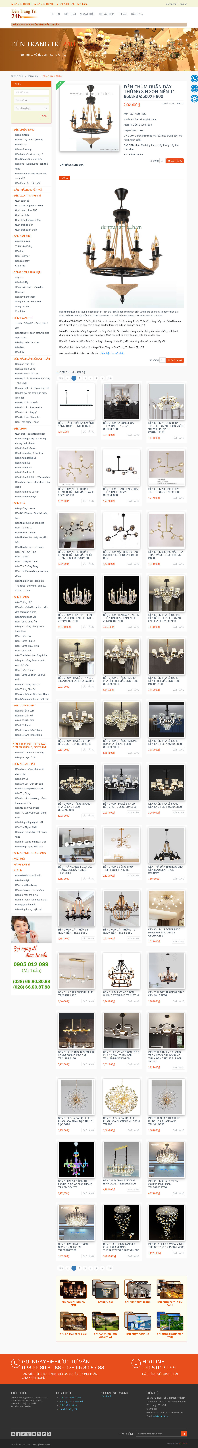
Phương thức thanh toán (72, 1401)
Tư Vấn (122, 14)
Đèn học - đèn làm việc (27, 342)
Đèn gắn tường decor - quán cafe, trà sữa (30, 662)
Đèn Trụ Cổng (22, 793)
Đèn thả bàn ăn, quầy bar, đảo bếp (31, 539)
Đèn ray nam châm (25, 296)
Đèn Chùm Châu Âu (25, 448)
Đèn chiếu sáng (24, 129)
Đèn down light (25, 705)
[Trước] (67, 378)
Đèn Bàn (19, 347)
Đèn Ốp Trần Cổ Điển (26, 402)
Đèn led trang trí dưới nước (29, 788)
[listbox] (31, 108)
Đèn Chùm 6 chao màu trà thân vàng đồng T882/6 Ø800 (165, 555)
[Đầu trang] (60, 378)
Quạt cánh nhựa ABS (26, 210)
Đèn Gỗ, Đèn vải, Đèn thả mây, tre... (31, 515)
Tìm (44, 116)
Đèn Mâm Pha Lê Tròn (27, 373)
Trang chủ (17, 76)
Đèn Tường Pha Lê (25, 640)
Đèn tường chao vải (25, 616)
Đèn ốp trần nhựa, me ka (28, 407)
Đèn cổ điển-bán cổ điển (28, 875)
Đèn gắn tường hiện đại (27, 684)
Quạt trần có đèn (24, 224)
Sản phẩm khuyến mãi (28, 189)
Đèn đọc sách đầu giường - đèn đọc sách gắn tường (31, 609)
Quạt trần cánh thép (26, 229)
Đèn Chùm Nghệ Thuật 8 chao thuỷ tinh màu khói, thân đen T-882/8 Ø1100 (75, 555)
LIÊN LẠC (183, 4)
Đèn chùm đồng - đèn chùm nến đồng (32, 484)
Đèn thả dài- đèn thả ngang (29, 547)
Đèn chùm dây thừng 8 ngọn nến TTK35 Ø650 (73, 931)
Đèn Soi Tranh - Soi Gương (29, 752)
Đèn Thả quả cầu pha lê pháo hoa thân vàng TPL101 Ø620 (164, 1121)
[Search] (158, 1433)
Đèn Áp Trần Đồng (25, 368)
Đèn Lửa (19, 251)
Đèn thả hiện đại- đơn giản (29, 580)
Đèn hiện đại (22, 880)
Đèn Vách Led (22, 241)
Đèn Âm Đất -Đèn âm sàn (29, 783)
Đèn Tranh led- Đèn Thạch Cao (31, 655)
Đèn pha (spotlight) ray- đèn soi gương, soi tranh (30, 746)
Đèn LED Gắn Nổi (24, 720)
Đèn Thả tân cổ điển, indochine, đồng (32, 573)
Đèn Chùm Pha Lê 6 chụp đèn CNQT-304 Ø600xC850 (165, 805)
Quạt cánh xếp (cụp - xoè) (29, 205)
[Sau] (102, 378)
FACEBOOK (171, 4)
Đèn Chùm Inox (23, 467)
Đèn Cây (19, 352)
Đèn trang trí (23, 317)
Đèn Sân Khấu (23, 236)
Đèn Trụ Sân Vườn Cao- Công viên (30, 815)
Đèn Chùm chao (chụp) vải (29, 453)
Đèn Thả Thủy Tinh (25, 551)
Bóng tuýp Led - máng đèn (29, 287)
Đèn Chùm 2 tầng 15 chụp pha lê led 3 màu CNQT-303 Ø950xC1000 (120, 680)
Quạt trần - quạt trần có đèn (30, 433)
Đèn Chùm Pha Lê (24, 472)
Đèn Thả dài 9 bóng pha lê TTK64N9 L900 (75, 994)
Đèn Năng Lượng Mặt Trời (29, 846)
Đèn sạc (19, 291)
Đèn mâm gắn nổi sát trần (32, 358)
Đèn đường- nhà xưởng (30, 853)
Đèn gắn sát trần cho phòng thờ (32, 388)
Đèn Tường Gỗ (23, 636)
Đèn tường (21, 597)
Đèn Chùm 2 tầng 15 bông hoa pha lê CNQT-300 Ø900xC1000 (120, 744)
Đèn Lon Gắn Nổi (24, 715)
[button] (46, 100)
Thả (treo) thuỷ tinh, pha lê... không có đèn (30, 588)
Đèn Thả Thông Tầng (26, 566)
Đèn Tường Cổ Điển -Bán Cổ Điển (30, 677)
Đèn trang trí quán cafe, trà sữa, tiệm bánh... (32, 335)
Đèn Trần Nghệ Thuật (27, 421)
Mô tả (65, 177)
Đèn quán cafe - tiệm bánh (29, 890)
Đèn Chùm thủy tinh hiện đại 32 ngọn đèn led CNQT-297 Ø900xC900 (76, 618)
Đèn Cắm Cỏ (21, 778)
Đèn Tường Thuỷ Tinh (27, 645)
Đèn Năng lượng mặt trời (28, 158)
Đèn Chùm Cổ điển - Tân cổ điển (32, 477)
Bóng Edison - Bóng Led (28, 301)
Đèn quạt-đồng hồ (25, 904)
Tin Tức (55, 14)
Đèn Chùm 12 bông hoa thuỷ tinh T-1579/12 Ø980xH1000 (118, 426)
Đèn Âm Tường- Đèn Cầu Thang (32, 694)
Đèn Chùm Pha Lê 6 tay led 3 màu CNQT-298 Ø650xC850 (76, 679)
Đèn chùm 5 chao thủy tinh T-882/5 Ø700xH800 (164, 490)
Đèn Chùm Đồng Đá (25, 457)
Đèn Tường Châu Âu (26, 621)
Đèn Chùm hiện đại (25, 496)
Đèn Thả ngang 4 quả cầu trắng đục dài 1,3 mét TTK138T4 (75, 869)
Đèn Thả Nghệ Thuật (26, 561)
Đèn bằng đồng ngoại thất (29, 822)
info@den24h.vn (161, 1416)
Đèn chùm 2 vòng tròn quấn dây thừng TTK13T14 (121, 994)
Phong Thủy (107, 14)
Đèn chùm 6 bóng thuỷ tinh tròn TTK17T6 (118, 868)
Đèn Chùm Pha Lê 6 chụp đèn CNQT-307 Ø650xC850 (165, 742)
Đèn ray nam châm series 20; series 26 (30, 176)
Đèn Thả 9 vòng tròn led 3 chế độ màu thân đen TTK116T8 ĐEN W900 (121, 1055)
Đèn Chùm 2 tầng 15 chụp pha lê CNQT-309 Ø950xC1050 (75, 806)
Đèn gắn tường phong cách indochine (29, 628)
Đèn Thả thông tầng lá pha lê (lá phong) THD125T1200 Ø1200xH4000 (121, 1247)
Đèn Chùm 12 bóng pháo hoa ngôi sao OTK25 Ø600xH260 (164, 932)
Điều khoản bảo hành (70, 1397)
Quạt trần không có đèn (28, 220)
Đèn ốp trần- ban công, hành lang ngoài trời (30, 800)
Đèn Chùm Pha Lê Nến (27, 491)
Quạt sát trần (22, 215)
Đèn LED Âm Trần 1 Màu (28, 730)
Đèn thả (19, 503)
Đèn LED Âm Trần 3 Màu (28, 734)
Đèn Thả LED (22, 556)
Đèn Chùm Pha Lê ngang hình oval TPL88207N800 (119, 1182)
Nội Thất (70, 14)
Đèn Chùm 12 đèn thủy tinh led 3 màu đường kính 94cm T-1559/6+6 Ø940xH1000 (166, 427)
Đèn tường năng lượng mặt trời (31, 698)
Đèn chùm (32, 76)
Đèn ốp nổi (21, 144)
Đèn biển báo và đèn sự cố (29, 154)
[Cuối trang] (109, 378)
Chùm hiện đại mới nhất (112, 353)
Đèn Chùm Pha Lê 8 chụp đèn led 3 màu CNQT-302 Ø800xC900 (164, 680)
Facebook (106, 1396)
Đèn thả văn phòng (25, 532)
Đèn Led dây (21, 282)
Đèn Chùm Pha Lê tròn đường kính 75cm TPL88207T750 (163, 1184)
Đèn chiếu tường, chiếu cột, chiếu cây (29, 771)
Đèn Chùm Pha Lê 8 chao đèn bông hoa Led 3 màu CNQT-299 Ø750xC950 (164, 618)
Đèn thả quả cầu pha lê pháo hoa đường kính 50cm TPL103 (121, 1121)
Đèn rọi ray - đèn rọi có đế (29, 139)
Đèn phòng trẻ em (25, 508)
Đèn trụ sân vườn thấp (27, 807)
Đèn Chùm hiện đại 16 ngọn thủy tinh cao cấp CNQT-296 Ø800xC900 (121, 618)
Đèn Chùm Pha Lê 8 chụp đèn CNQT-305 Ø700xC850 (120, 805)
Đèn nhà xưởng (23, 149)
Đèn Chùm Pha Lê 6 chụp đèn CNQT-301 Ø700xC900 (75, 742)
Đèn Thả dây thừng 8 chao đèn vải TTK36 (166, 994)
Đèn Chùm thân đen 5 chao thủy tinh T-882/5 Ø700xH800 (121, 492)
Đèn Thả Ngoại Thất (26, 827)
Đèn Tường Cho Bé (25, 689)
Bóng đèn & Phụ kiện (27, 272)
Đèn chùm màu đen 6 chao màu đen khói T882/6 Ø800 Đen (120, 555)
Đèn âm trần (22, 134)
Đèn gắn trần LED (24, 363)
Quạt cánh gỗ (22, 200)
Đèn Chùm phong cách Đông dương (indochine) (30, 441)
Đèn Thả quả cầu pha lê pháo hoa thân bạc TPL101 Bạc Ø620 (76, 1121)
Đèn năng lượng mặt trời (28, 909)
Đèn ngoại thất (24, 763)
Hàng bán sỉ (22, 864)
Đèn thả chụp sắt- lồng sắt (29, 522)
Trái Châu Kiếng (23, 246)
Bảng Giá (137, 14)
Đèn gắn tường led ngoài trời (30, 841)
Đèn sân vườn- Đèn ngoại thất (31, 899)
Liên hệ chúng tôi (68, 1409)
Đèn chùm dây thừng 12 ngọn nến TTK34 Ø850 (119, 931)
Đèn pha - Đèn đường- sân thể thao (31, 166)
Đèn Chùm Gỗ (22, 462)
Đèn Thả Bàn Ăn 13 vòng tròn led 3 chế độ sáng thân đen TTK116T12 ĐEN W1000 (165, 1057)
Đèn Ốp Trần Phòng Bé (27, 417)
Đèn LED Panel (23, 725)
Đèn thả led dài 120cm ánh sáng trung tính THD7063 (76, 424)
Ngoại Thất (87, 14)
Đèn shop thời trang (26, 885)
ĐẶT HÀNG (88, 431)
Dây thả (19, 277)
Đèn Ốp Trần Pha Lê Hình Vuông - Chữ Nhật (32, 380)
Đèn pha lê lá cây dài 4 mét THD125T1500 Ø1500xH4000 (166, 1246)
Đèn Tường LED (23, 602)
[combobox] (28, 100)
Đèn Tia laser (22, 255)
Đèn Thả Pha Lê (23, 527)
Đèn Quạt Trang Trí (27, 195)
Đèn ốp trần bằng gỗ (26, 412)
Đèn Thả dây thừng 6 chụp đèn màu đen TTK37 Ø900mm (166, 869)
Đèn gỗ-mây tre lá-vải (26, 894)
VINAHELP (183, 1443)
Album (18, 870)
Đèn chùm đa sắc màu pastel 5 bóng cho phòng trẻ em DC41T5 (75, 1184)
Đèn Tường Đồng (24, 670)
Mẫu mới (19, 858)
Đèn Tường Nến (23, 650)
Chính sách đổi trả (68, 1405)
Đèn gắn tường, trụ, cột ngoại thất (31, 834)
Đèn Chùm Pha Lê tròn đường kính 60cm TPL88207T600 (73, 1247)
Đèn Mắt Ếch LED (24, 710)
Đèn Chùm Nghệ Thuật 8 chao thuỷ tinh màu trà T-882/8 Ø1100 (76, 492)
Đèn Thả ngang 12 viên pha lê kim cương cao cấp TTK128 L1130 (76, 1055)
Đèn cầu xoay (22, 260)
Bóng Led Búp (22, 306)
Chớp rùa (20, 265)
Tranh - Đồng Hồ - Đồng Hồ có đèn (31, 325)
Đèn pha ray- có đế (25, 757)
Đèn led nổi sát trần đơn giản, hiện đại (31, 395)
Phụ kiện (20, 311)
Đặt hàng (175, 160)
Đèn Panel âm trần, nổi (27, 183)
